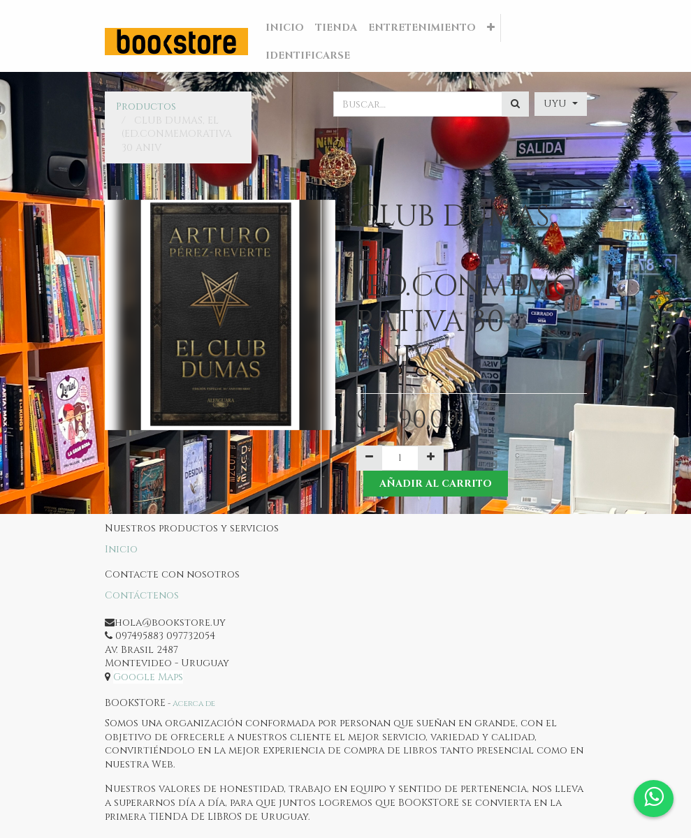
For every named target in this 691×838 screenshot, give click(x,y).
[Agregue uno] (431, 458)
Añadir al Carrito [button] (435, 483)
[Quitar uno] (369, 458)
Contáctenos (142, 595)
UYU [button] (556, 103)
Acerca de (194, 703)
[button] (490, 28)
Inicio (121, 549)
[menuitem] (285, 28)
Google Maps (148, 677)
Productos (146, 106)
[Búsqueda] (515, 104)
